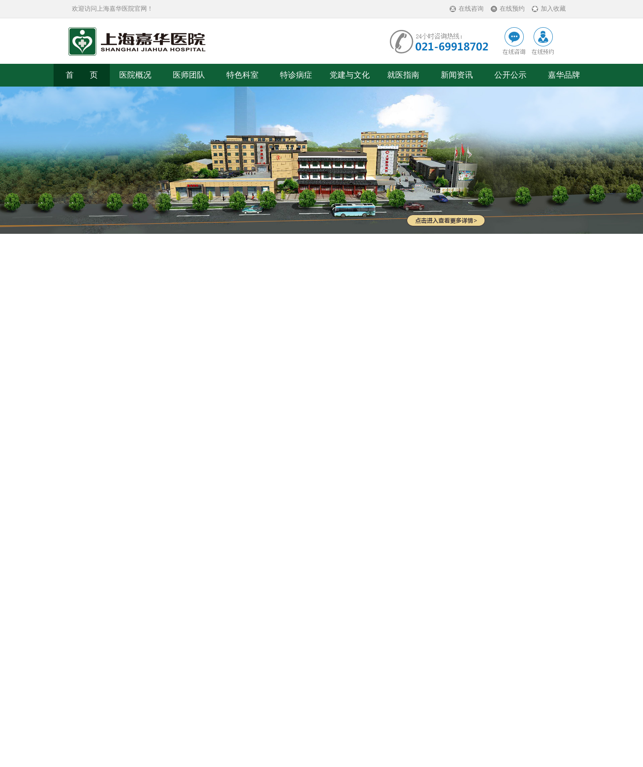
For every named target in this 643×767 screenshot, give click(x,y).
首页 (119, 420)
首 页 (82, 74)
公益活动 (182, 420)
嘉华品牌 (564, 74)
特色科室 (242, 74)
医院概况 (135, 74)
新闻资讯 (457, 74)
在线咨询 (471, 8)
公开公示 (510, 74)
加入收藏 (553, 8)
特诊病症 (296, 74)
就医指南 (403, 74)
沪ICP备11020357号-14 (357, 721)
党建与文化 (350, 74)
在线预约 (512, 8)
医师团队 (189, 74)
